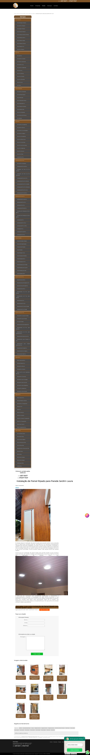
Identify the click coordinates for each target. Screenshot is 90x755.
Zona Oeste (38, 730)
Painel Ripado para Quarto (22, 267)
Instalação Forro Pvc (21, 234)
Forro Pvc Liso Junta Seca (22, 145)
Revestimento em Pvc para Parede (23, 297)
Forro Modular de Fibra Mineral (23, 34)
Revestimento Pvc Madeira (22, 351)
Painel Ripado (19, 249)
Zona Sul (48, 730)
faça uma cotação (44, 609)
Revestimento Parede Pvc (22, 348)
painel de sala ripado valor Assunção (48, 697)
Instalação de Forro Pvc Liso (22, 189)
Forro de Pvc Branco (21, 127)
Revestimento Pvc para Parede (23, 306)
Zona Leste (17, 730)
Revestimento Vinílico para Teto (23, 448)
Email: (34, 623)
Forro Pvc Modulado (21, 112)
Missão (43, 5)
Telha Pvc (19, 409)
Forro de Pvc (19, 55)
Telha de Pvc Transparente (22, 403)
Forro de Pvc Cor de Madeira (22, 130)
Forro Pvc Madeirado (21, 148)
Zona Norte (27, 730)
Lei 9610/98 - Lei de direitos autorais (44, 737)
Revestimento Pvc (20, 300)
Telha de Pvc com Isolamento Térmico (23, 373)
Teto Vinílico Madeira (21, 457)
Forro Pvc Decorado (21, 79)
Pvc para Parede (20, 321)
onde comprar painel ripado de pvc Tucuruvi (48, 678)
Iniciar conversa (74, 750)
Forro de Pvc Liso (20, 64)
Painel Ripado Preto (21, 273)
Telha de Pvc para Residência (22, 385)
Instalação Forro (20, 228)
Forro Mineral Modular (21, 31)
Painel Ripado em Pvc (21, 261)
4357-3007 (63, 1)
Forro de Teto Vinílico (21, 433)
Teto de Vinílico (20, 451)
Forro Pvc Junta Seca (21, 142)
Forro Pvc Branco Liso (21, 139)
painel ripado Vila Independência (21, 677)
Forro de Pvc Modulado (21, 91)
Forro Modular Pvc (20, 46)
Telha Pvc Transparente (21, 421)
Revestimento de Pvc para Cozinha (23, 328)
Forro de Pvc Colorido (21, 58)
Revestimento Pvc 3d (21, 303)
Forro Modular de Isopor (21, 106)
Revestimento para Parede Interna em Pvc (23, 344)
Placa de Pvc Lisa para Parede (22, 315)
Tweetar (17, 487)
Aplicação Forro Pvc (21, 205)
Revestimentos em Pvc (19, 312)
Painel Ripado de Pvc (21, 258)
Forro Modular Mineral (21, 43)
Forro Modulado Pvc (21, 103)
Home (31, 5)
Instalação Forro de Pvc (21, 231)
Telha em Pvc (19, 406)
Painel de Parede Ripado (21, 243)
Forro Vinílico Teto (20, 445)
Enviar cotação (37, 654)
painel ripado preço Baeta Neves (34, 677)
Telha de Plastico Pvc (21, 363)
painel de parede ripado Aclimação (62, 696)
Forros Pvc (17, 121)
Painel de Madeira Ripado (22, 241)
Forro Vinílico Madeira (21, 439)
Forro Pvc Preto (20, 154)
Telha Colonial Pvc (20, 397)
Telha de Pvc (17, 357)
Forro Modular (18, 19)
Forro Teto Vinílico (20, 436)
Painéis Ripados (18, 237)
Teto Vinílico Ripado (21, 460)
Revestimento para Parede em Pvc (23, 340)
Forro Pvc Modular (20, 49)
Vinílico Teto (19, 466)
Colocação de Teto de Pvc (22, 208)
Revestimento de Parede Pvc (22, 285)
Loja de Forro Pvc (20, 157)
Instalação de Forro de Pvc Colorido (23, 170)
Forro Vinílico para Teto (21, 442)
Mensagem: (32, 643)
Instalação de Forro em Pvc (22, 178)
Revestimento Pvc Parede (22, 309)
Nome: (34, 620)
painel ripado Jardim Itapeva (20, 716)
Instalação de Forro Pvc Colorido (23, 184)
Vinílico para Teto (20, 463)
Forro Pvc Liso (19, 82)
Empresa (37, 5)
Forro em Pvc (19, 70)
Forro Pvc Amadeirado (21, 136)
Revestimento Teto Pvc (21, 353)
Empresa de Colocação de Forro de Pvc (23, 212)
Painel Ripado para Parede (22, 264)
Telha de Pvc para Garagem (22, 379)
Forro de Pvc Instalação (21, 163)
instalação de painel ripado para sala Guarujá (35, 717)
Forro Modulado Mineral (21, 100)
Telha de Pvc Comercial (21, 376)
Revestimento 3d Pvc (21, 279)
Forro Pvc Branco (20, 73)
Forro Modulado (20, 97)
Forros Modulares (18, 88)
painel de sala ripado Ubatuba (20, 696)
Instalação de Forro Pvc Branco (23, 181)
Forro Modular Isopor (21, 40)
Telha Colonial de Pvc (21, 360)
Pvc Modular (19, 118)
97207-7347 (73, 1)
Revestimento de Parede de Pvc (23, 324)
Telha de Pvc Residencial (21, 388)
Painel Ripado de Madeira (22, 255)
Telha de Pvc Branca (21, 366)
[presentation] (27, 630)
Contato (56, 5)
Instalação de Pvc (20, 219)
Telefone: (34, 626)
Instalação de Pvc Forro (21, 222)
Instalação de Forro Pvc (19, 160)
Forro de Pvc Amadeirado (22, 124)
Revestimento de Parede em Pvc (23, 282)
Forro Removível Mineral (21, 115)
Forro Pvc (17, 52)
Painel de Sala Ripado (21, 246)
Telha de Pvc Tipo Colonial (22, 391)
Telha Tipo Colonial (20, 424)
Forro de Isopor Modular (21, 22)
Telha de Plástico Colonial (22, 400)
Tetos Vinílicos (18, 430)
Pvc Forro (19, 85)
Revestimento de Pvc (21, 288)
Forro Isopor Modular (21, 28)
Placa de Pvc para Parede (22, 318)
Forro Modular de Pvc (21, 37)
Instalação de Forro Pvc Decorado (23, 187)
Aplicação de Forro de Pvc (22, 199)
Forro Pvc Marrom (20, 151)
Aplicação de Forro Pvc (21, 202)
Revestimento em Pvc (19, 276)
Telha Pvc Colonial (20, 415)
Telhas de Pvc (17, 394)
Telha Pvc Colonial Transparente (23, 418)
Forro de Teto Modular (21, 94)
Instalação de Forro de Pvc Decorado (23, 174)
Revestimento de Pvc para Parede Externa (23, 332)
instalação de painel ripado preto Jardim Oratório (34, 697)
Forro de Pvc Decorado (21, 61)
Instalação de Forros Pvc (20, 196)
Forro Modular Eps (20, 109)
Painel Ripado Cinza (21, 252)
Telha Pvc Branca (20, 412)
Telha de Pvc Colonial (21, 369)
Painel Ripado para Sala (21, 270)
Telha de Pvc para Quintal (22, 382)
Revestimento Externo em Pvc (23, 336)
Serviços (49, 5)
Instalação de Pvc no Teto (22, 225)
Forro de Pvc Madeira (21, 133)
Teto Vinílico (19, 454)
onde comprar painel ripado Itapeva (62, 678)
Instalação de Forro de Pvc (22, 166)
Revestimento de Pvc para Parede (23, 292)
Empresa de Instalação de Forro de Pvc (23, 216)
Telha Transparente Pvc (21, 427)
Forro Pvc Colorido (20, 76)
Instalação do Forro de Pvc (22, 192)
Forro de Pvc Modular (21, 25)
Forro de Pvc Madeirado (21, 67)
